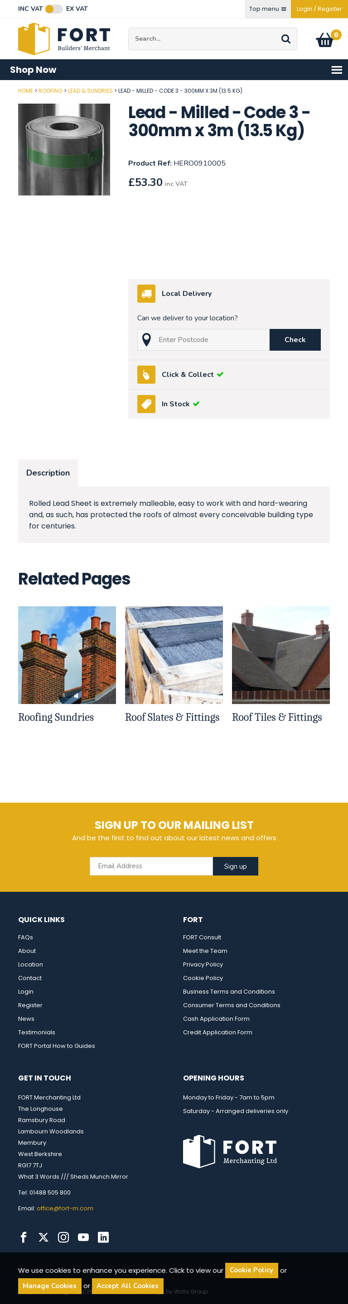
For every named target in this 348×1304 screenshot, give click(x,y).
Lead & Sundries (90, 91)
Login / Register (319, 9)
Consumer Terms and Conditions (231, 1005)
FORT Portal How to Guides (56, 1046)
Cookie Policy (203, 978)
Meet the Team (205, 951)
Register (30, 1005)
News (26, 1018)
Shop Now (176, 69)
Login (26, 991)
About (27, 951)
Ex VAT (77, 9)
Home (25, 91)
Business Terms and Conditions (229, 991)
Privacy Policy (203, 964)
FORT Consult (202, 937)
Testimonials (36, 1032)
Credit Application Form (217, 1032)
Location (30, 964)
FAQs (25, 937)
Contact (30, 978)
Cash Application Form (216, 1018)
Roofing (51, 91)
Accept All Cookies (128, 1285)
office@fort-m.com (65, 1208)
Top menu (267, 9)
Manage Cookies (50, 1285)
